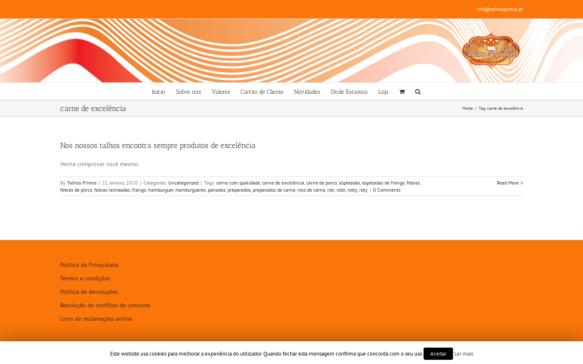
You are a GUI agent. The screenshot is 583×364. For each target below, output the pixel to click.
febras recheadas (112, 190)
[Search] (418, 91)
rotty (352, 190)
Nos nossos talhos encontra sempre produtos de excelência (158, 145)
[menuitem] (158, 91)
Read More (508, 182)
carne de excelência (283, 182)
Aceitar (438, 353)
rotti (341, 190)
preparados (239, 190)
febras (413, 182)
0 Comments (386, 190)
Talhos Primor (82, 182)
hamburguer (160, 190)
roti (330, 190)
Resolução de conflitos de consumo (105, 305)
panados (216, 190)
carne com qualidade (238, 182)
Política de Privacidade (89, 265)
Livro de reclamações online (96, 318)
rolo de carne (311, 190)
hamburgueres (190, 190)
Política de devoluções (89, 291)
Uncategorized (183, 182)
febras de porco (76, 190)
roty (363, 190)
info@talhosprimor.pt (500, 9)
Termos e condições (85, 278)
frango (139, 190)
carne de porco (321, 182)
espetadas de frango (383, 182)
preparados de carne (274, 190)
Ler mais (463, 353)
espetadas (349, 182)
